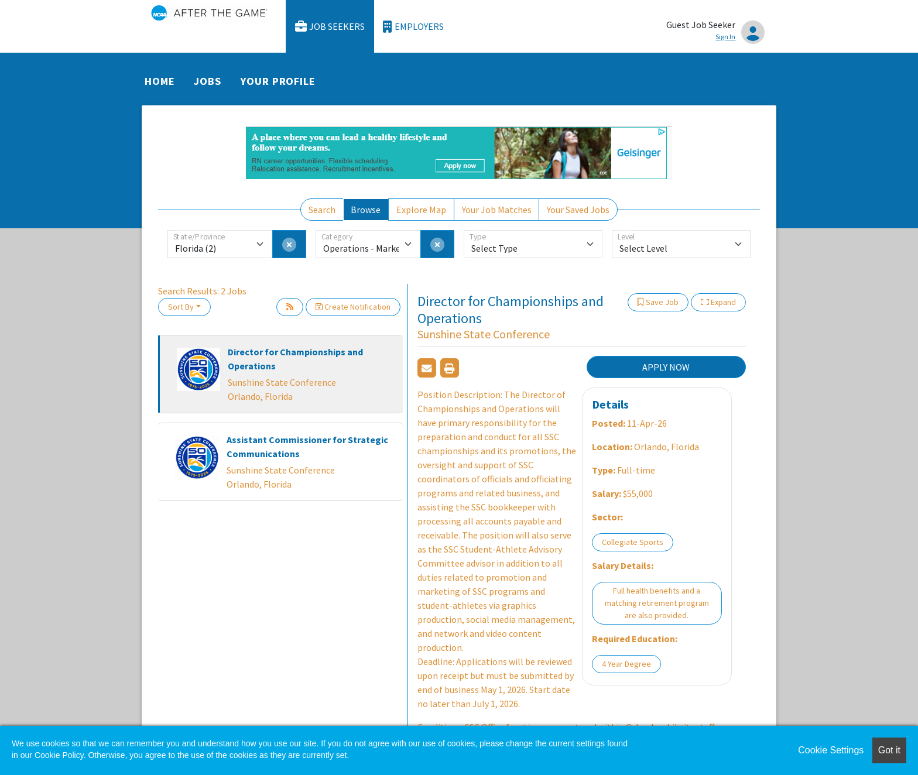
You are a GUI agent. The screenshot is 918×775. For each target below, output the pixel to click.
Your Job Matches (497, 209)
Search (322, 209)
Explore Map (421, 209)
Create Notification (353, 306)
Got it (889, 750)
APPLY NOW (666, 367)
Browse (366, 209)
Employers (413, 26)
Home (160, 81)
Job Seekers (330, 26)
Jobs (207, 81)
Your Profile (278, 81)
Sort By (181, 306)
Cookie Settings (831, 750)
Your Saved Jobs (578, 209)
